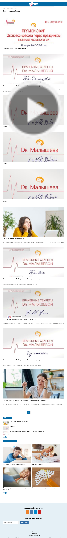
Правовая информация (34, 535)
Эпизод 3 (5, 201)
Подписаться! (24, 522)
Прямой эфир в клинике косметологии (14, 48)
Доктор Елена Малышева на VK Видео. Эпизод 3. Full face (20, 319)
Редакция (34, 533)
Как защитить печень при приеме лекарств (44, 488)
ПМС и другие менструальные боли (13, 238)
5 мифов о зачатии (37, 464)
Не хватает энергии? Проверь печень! (14, 464)
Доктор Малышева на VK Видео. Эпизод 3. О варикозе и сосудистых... (24, 279)
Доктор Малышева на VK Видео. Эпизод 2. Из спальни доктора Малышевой (25, 360)
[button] (65, 4)
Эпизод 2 (5, 163)
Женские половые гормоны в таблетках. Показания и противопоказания (24, 400)
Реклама (34, 532)
